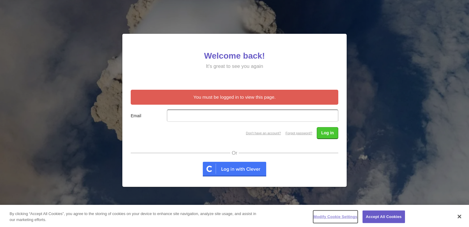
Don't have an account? (263, 133)
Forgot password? (298, 133)
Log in (327, 132)
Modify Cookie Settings (335, 218)
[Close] (459, 218)
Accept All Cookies (384, 218)
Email (136, 115)
